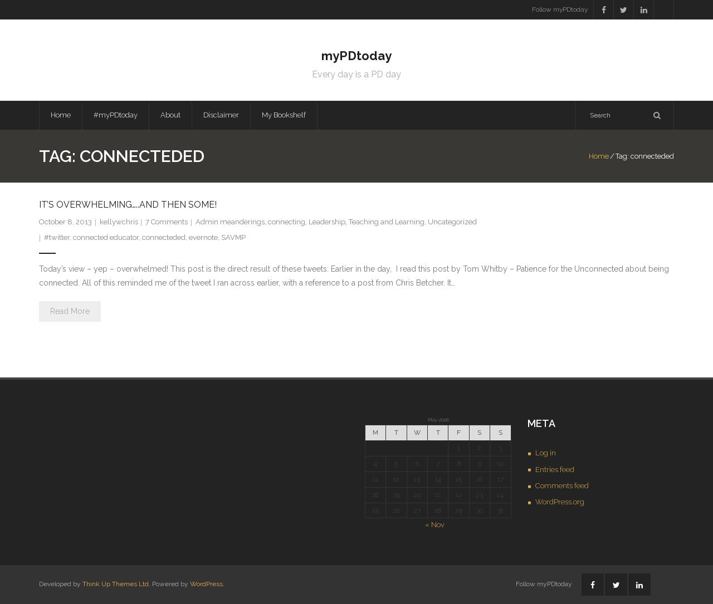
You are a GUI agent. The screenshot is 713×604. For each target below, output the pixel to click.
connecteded (163, 237)
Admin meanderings (230, 222)
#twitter (57, 237)
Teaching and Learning (386, 222)
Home (61, 115)
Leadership (327, 222)
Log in (545, 453)
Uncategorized (452, 222)
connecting (286, 222)
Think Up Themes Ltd (115, 584)
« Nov (435, 524)
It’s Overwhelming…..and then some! (128, 204)
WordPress (206, 584)
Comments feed (562, 486)
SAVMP (233, 237)
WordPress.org (559, 502)
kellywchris (119, 222)
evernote (203, 237)
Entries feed (554, 469)
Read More (70, 311)
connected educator (106, 237)
